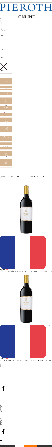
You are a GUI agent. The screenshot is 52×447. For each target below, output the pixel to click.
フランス (6, 113)
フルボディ (6, 94)
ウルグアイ (6, 119)
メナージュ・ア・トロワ (5, 144)
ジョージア (1, 418)
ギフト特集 (1, 420)
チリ (6, 147)
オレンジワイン (6, 81)
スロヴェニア (1, 413)
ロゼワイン (6, 80)
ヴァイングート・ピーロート (6, 136)
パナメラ (6, 138)
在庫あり (49, 325)
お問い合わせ (1, 425)
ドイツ (0, 408)
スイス (6, 154)
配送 (0, 423)
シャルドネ (6, 128)
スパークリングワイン (5, 79)
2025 (6, 161)
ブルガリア (1, 417)
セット (0, 405)
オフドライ (6, 99)
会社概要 (1, 422)
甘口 (6, 102)
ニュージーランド (6, 155)
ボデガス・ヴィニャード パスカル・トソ (6, 137)
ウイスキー (1, 404)
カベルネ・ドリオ (6, 130)
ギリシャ (0, 419)
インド (6, 120)
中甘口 (6, 101)
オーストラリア (6, 121)
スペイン (6, 153)
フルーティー (5, 100)
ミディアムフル (6, 93)
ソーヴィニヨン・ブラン (5, 129)
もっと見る (6, 122)
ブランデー (6, 82)
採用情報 (1, 426)
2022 (6, 163)
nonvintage (6, 162)
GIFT (0, 56)
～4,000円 (6, 106)
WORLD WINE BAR (1, 57)
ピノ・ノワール (6, 127)
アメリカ (0, 409)
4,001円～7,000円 (6, 107)
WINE (0, 20)
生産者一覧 (1, 406)
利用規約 (1, 424)
